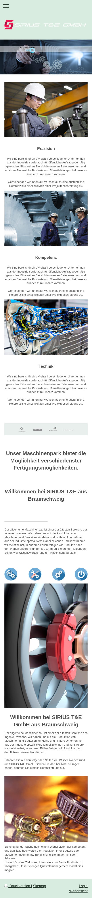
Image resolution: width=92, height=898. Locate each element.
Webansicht (78, 891)
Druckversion (17, 886)
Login (83, 886)
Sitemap (39, 886)
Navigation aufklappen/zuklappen (46, 6)
